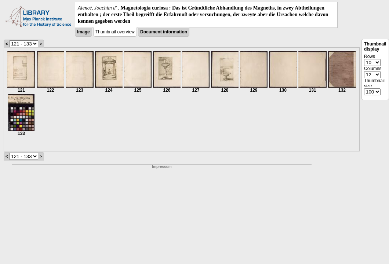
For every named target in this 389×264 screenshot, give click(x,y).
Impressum (161, 167)
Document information (163, 31)
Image (83, 31)
